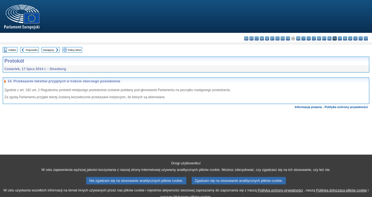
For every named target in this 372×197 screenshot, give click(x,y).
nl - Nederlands (329, 38)
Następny (48, 49)
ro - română (345, 38)
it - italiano (303, 38)
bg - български (246, 38)
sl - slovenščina (355, 38)
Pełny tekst (74, 49)
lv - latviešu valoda (309, 38)
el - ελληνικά (277, 38)
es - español (251, 38)
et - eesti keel (272, 38)
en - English (283, 38)
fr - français (288, 38)
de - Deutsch (267, 38)
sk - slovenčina (350, 38)
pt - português (340, 38)
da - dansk (262, 38)
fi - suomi (361, 38)
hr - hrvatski (298, 38)
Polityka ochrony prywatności (346, 107)
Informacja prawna (308, 107)
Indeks (12, 49)
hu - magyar (319, 38)
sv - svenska (366, 38)
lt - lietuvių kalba (314, 38)
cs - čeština (257, 38)
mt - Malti (324, 38)
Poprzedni (31, 49)
